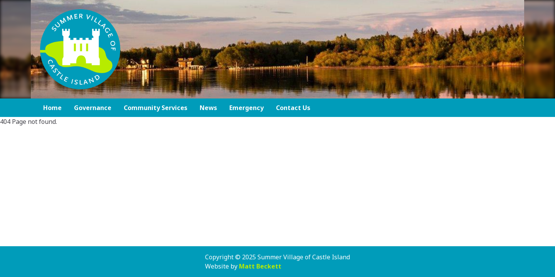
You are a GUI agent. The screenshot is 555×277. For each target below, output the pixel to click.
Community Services (155, 107)
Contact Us (293, 107)
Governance (92, 107)
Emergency (246, 107)
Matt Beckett (260, 266)
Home (52, 107)
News (208, 107)
